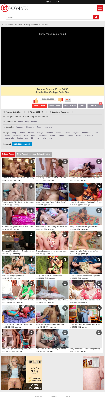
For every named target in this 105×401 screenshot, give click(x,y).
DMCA (68, 396)
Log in (57, 1)
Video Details (39, 105)
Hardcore (30, 127)
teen (26, 135)
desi (96, 133)
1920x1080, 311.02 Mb (21, 144)
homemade (86, 133)
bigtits (67, 133)
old (38, 138)
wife (44, 138)
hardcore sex (22, 138)
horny (14, 133)
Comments (95, 105)
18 (32, 138)
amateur (49, 133)
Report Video (54, 105)
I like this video (36, 100)
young (70, 135)
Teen (39, 127)
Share (82, 105)
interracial (42, 135)
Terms (54, 396)
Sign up (48, 1)
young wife (9, 138)
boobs (58, 133)
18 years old (89, 135)
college (40, 133)
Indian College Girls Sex (27, 122)
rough (7, 135)
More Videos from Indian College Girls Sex (33, 154)
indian (22, 133)
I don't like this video (60, 100)
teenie (78, 135)
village (52, 135)
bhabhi (30, 133)
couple (61, 135)
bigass (76, 133)
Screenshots (70, 105)
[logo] (14, 8)
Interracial (48, 127)
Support (38, 396)
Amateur (19, 127)
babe (33, 135)
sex (50, 138)
